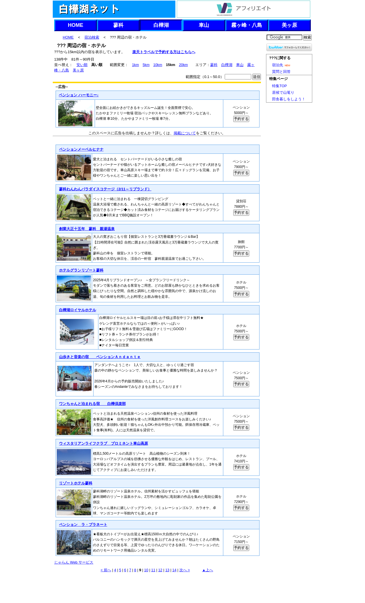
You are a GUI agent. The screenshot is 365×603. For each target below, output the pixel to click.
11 (153, 570)
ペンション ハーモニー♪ (79, 95)
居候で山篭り (283, 92)
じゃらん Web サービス (73, 562)
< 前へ (106, 570)
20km (183, 65)
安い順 (82, 65)
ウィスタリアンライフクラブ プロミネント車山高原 (103, 443)
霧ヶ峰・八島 (246, 25)
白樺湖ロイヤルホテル (77, 310)
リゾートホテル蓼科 (75, 483)
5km (146, 65)
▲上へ (207, 570)
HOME (75, 25)
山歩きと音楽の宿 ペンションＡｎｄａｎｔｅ (100, 357)
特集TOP (279, 86)
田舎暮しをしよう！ (288, 99)
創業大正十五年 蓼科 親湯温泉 (87, 229)
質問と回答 (281, 71)
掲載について (185, 133)
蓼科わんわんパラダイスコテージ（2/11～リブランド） (105, 189)
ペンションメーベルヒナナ (81, 149)
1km (135, 65)
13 (167, 570)
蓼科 (118, 25)
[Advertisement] (157, 587)
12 (160, 570)
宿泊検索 (91, 37)
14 (174, 570)
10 (146, 570)
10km (157, 65)
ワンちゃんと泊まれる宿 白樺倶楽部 (92, 404)
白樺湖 (161, 25)
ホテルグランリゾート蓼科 (81, 270)
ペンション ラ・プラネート (83, 524)
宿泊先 (282, 65)
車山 (204, 25)
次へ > (184, 570)
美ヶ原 (289, 25)
